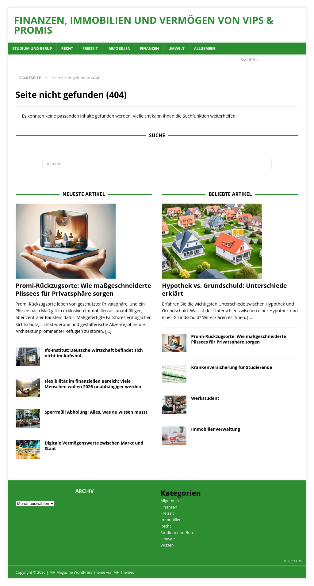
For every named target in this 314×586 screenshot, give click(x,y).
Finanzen (149, 48)
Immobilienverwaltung (215, 429)
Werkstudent (205, 398)
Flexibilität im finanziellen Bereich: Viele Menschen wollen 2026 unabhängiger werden (93, 383)
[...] (108, 331)
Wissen (167, 545)
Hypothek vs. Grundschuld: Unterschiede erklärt (224, 289)
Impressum (291, 560)
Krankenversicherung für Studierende (231, 367)
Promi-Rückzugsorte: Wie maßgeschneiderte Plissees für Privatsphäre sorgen (83, 289)
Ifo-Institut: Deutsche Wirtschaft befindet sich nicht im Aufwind (94, 353)
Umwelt (176, 48)
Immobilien (118, 48)
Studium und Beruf (32, 48)
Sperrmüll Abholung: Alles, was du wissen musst (96, 412)
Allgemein (204, 48)
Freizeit (90, 48)
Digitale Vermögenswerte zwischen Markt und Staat (94, 445)
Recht (67, 48)
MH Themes (123, 572)
